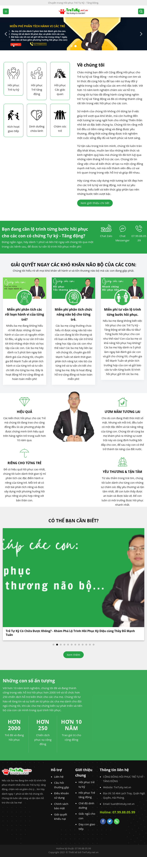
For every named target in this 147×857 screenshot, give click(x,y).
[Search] (141, 11)
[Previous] (6, 34)
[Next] (141, 34)
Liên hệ (58, 776)
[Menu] (6, 11)
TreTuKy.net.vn (90, 852)
